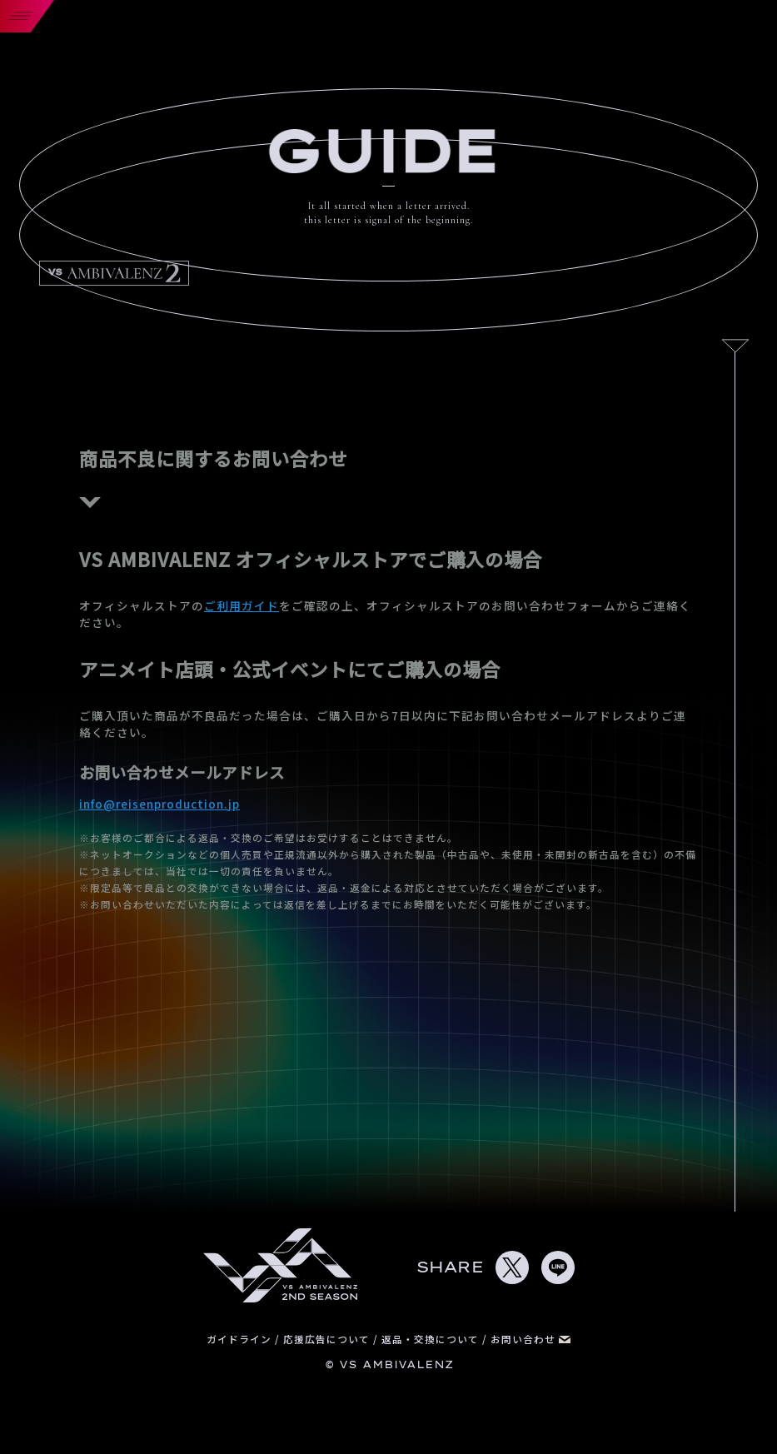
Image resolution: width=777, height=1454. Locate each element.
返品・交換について (431, 1339)
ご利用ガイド (241, 605)
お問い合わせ (530, 1339)
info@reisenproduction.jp (159, 803)
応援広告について (328, 1339)
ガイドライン (241, 1339)
